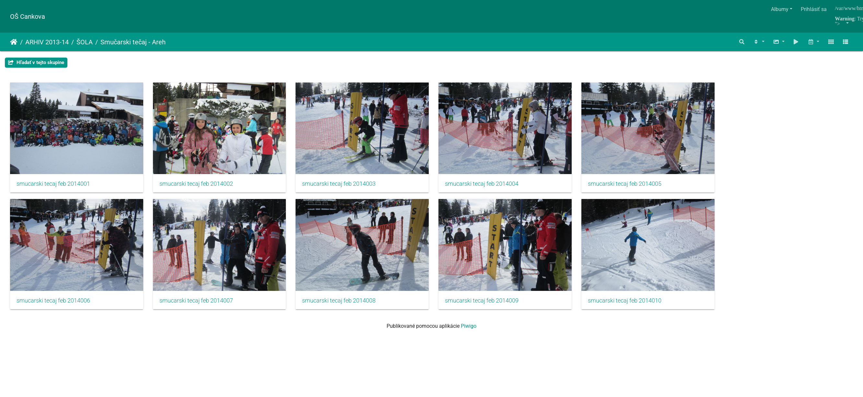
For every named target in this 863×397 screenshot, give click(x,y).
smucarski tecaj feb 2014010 (634, 304)
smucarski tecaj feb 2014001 (53, 185)
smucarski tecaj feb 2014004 (489, 185)
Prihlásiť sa (814, 9)
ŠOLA (84, 42)
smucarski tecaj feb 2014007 (198, 304)
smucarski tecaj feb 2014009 (489, 304)
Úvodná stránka (13, 42)
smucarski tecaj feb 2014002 (198, 185)
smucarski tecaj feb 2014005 (634, 185)
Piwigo (468, 329)
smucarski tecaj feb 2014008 (344, 304)
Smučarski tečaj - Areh (133, 42)
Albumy (779, 9)
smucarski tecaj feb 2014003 (344, 185)
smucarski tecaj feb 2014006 (53, 304)
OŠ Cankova (27, 16)
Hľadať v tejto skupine (36, 62)
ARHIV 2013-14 (47, 42)
